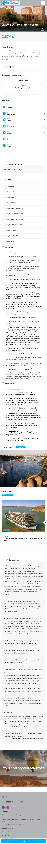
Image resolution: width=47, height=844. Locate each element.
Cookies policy (6, 835)
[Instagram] (7, 807)
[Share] (42, 29)
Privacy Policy (5, 832)
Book (23, 841)
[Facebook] (3, 807)
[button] (43, 3)
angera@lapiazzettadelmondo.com (14, 825)
